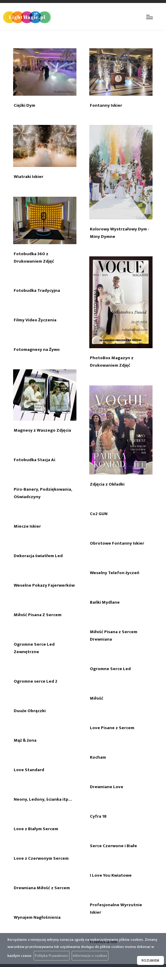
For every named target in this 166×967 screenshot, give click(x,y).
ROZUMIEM (150, 960)
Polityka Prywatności (51, 956)
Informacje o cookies (90, 956)
